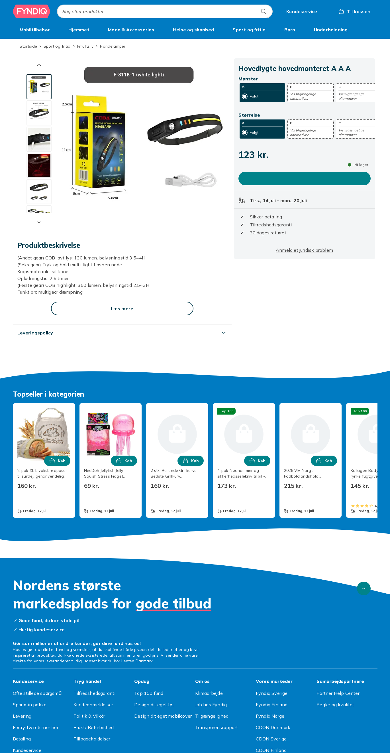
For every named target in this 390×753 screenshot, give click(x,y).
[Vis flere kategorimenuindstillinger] (370, 29)
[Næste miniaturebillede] (39, 222)
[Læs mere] (122, 308)
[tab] (39, 86)
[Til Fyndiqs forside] (31, 11)
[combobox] (165, 11)
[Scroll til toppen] (364, 588)
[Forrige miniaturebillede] (39, 65)
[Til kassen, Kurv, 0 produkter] (354, 11)
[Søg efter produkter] (263, 11)
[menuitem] (35, 29)
